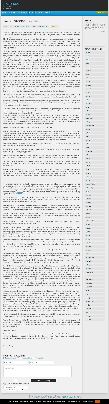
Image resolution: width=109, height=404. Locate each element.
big (34, 39)
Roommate (89, 175)
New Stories (6, 13)
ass (32, 188)
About (29, 397)
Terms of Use (62, 397)
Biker (87, 228)
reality (23, 197)
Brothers (88, 159)
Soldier (87, 199)
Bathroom (88, 86)
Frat (86, 225)
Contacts (78, 397)
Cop (86, 126)
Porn (87, 110)
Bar (86, 70)
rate (14, 357)
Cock (87, 52)
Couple (87, 76)
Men (87, 54)
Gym (87, 108)
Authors (14, 13)
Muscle (88, 78)
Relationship (89, 105)
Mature (87, 180)
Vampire (88, 223)
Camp (87, 132)
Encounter (88, 143)
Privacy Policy (71, 397)
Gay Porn (40, 13)
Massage (88, 100)
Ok (98, 401)
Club (87, 145)
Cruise (87, 209)
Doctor (87, 161)
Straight (88, 164)
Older (87, 97)
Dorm (87, 177)
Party (87, 102)
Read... (103, 31)
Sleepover (88, 212)
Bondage (88, 239)
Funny (87, 118)
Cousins (88, 220)
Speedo (88, 204)
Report (27, 26)
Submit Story (102, 13)
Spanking (88, 191)
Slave (87, 169)
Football (88, 121)
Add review (19, 26)
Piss (87, 94)
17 (13, 26)
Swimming (88, 151)
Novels (87, 247)
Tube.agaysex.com (66, 396)
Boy (86, 68)
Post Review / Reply (42, 380)
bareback (20, 192)
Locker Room (89, 148)
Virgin (87, 183)
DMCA (55, 397)
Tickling (88, 196)
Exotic (87, 215)
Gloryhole (88, 217)
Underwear (89, 89)
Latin (87, 137)
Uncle (87, 185)
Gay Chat (33, 13)
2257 (33, 397)
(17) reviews (7, 357)
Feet (87, 81)
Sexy (87, 84)
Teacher (88, 124)
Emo (87, 73)
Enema (87, 242)
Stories (20, 13)
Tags (27, 13)
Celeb (87, 172)
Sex (86, 57)
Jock (87, 129)
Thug (87, 231)
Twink (87, 188)
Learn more (91, 401)
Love (87, 62)
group (65, 149)
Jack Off (88, 167)
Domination (89, 233)
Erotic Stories (8, 8)
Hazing (87, 244)
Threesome (89, 201)
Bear (87, 116)
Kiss (87, 60)
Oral (87, 153)
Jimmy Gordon (43, 26)
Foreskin (88, 140)
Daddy (87, 193)
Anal (87, 134)
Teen (87, 92)
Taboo (87, 236)
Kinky (87, 207)
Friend (87, 65)
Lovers (87, 156)
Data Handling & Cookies (44, 397)
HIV (86, 113)
